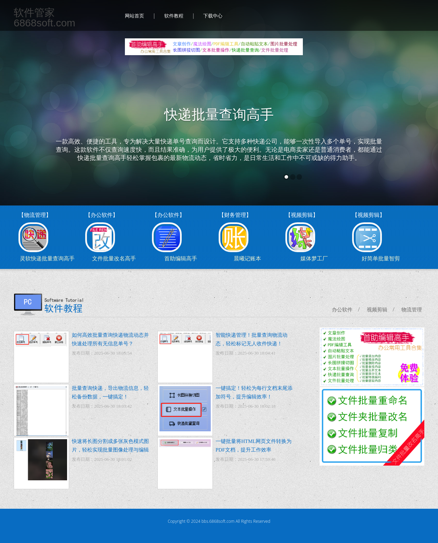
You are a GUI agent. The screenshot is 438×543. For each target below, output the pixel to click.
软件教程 (173, 15)
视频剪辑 (377, 309)
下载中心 (212, 15)
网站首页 (134, 15)
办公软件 (342, 309)
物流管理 (411, 309)
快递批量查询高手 (219, 114)
